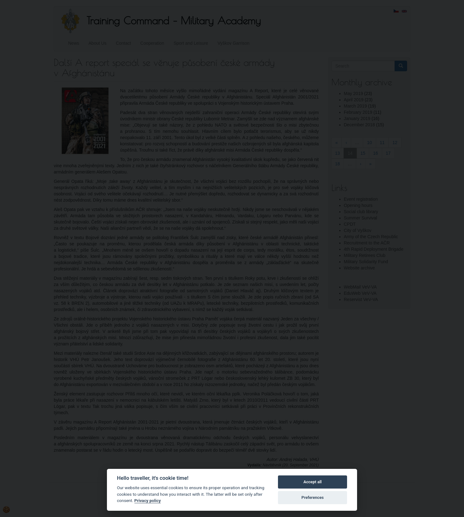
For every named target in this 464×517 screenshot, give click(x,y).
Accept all (312, 481)
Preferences (312, 497)
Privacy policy (147, 500)
